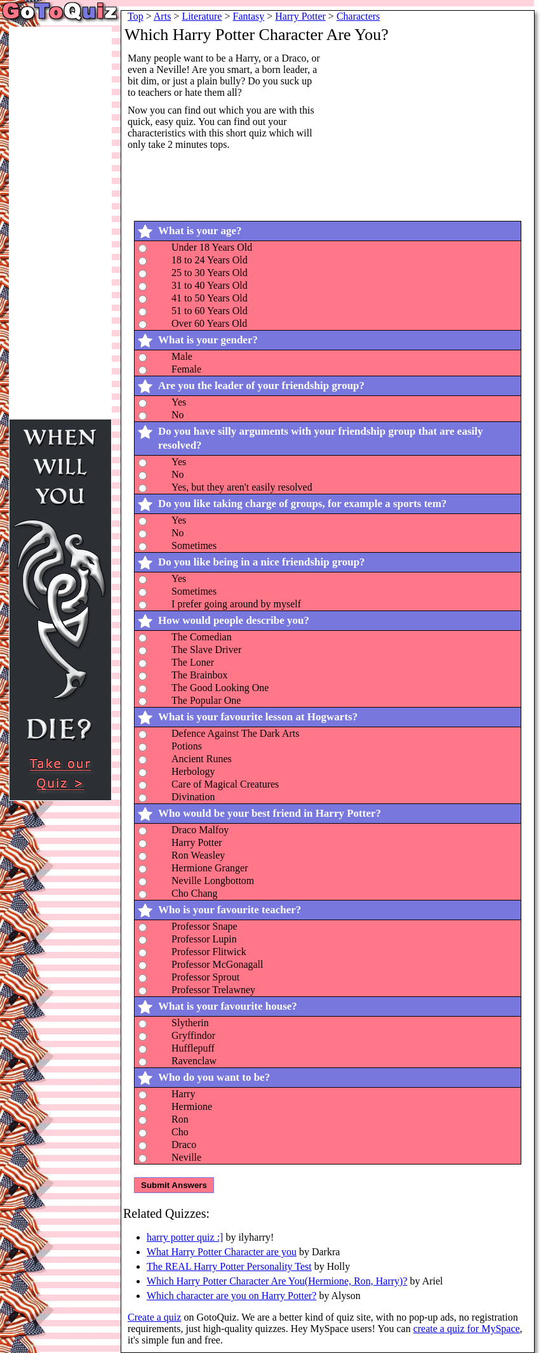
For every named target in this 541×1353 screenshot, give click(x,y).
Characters (358, 16)
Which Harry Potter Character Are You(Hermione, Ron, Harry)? (277, 1281)
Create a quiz (154, 1317)
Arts (162, 16)
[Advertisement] (436, 131)
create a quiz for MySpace (466, 1328)
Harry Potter (300, 16)
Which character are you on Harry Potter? (231, 1295)
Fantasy (249, 16)
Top (136, 16)
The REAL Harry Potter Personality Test (229, 1266)
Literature (202, 16)
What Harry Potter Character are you (222, 1251)
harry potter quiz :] (185, 1237)
